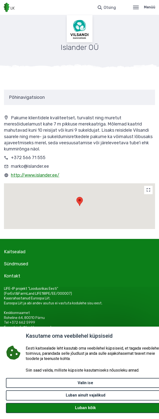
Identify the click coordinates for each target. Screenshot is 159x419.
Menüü (144, 7)
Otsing (110, 7)
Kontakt (12, 276)
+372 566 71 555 (28, 157)
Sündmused (16, 264)
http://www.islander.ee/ (35, 175)
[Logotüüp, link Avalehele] (9, 7)
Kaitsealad (14, 251)
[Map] (148, 190)
